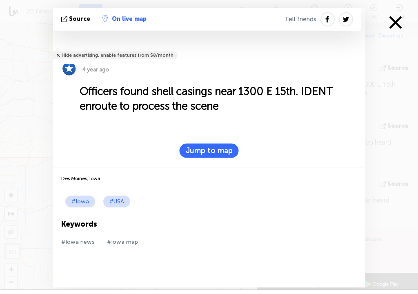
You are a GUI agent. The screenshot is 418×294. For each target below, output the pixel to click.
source (76, 19)
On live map (124, 18)
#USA (116, 201)
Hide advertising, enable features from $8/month (117, 55)
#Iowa (80, 201)
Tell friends (300, 19)
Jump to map (209, 150)
